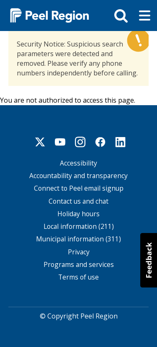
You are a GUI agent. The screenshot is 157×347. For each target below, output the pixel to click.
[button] (148, 260)
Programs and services (79, 263)
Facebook (100, 140)
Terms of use (78, 276)
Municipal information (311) (78, 238)
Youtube (60, 140)
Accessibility (78, 162)
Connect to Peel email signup (79, 187)
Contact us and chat (78, 200)
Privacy (79, 250)
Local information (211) (79, 225)
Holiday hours (78, 213)
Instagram (80, 140)
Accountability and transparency (78, 175)
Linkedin (120, 140)
